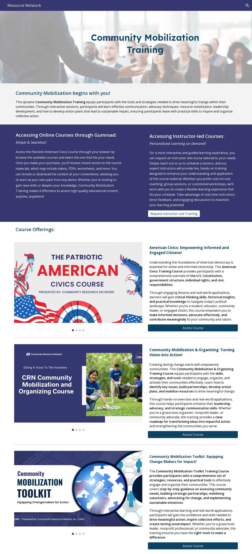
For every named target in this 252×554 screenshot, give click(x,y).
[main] (145, 47)
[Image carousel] (78, 286)
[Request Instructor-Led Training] (174, 213)
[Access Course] (193, 328)
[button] (247, 5)
